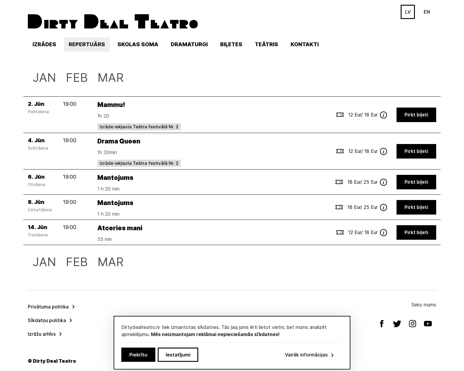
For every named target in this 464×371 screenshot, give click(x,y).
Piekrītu (138, 355)
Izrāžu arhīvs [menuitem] (42, 334)
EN (427, 12)
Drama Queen (118, 141)
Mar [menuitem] (110, 77)
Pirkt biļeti (416, 115)
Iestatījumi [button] (178, 355)
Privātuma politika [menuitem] (48, 307)
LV (408, 12)
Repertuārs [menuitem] (89, 44)
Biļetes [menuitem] (231, 44)
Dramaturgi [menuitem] (189, 44)
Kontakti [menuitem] (305, 44)
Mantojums (115, 177)
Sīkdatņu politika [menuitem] (47, 320)
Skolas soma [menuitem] (137, 44)
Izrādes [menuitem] (44, 44)
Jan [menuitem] (44, 77)
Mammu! (111, 104)
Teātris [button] (266, 44)
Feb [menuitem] (77, 77)
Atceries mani (119, 228)
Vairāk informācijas (310, 355)
